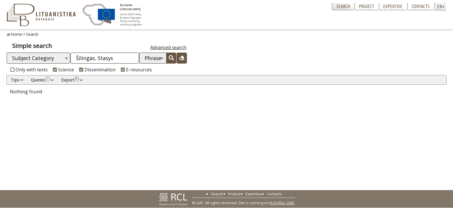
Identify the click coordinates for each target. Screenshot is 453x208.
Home (16, 34)
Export (70, 80)
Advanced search (168, 47)
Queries (40, 80)
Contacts (421, 6)
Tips (15, 80)
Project (366, 6)
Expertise (392, 6)
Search (343, 6)
